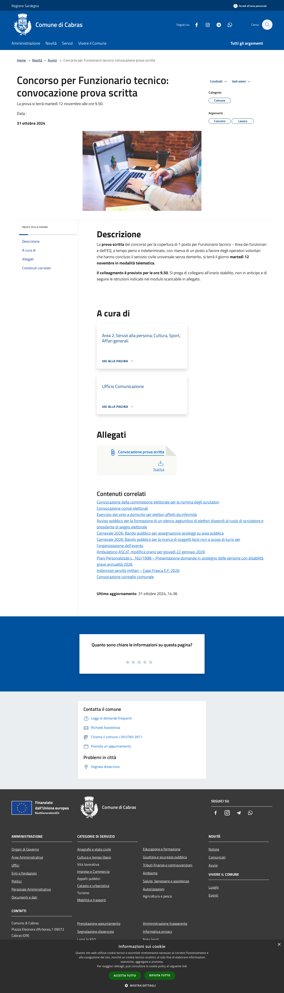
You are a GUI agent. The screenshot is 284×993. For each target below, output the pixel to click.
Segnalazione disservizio (95, 931)
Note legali (151, 939)
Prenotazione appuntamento (98, 923)
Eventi (213, 895)
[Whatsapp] (227, 25)
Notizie (214, 849)
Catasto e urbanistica (93, 885)
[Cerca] (267, 24)
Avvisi (52, 60)
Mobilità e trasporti (91, 900)
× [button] (279, 944)
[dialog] (142, 966)
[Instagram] (205, 25)
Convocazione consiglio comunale (125, 577)
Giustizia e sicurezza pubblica (165, 857)
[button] (142, 985)
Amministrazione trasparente (165, 923)
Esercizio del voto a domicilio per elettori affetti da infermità (147, 514)
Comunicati (217, 857)
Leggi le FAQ (86, 939)
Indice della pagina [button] (35, 227)
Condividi (219, 81)
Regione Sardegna (25, 5)
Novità (37, 60)
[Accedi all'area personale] (250, 6)
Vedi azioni (242, 81)
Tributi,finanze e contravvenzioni (167, 865)
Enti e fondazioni (24, 873)
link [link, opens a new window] (184, 966)
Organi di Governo (25, 849)
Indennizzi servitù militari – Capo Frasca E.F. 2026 (138, 570)
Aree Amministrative (27, 857)
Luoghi (214, 887)
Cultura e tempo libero (94, 857)
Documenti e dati (24, 897)
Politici (17, 881)
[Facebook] (194, 25)
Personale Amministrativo (31, 889)
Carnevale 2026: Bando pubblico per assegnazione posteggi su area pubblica (160, 533)
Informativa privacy (157, 931)
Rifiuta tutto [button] (159, 975)
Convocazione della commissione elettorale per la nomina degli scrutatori (158, 502)
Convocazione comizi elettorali (122, 508)
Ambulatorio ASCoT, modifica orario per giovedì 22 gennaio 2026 (151, 552)
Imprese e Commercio (93, 871)
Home (21, 60)
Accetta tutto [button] (125, 975)
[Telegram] (216, 25)
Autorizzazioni (153, 889)
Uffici (15, 865)
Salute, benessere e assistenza (166, 881)
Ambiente (150, 873)
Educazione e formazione (161, 849)
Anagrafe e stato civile (94, 849)
